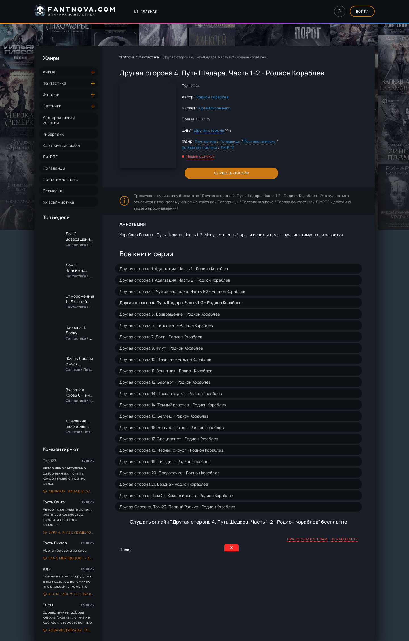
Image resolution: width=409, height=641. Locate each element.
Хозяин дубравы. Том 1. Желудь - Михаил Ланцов (68, 630)
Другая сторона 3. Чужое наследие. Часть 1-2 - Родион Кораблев (182, 291)
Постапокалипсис (60, 179)
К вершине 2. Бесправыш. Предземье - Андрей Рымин (68, 594)
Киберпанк (53, 134)
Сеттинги (52, 106)
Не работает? (344, 539)
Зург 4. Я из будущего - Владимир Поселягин (68, 532)
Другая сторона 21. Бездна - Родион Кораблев (163, 484)
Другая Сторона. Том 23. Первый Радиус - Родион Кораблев (177, 506)
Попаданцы (54, 168)
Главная (146, 11)
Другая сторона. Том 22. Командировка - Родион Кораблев (176, 495)
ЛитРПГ (50, 156)
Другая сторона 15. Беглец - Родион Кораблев (164, 416)
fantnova (126, 57)
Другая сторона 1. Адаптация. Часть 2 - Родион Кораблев (174, 280)
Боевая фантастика (199, 147)
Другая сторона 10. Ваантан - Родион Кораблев (165, 359)
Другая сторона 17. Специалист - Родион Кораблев (168, 438)
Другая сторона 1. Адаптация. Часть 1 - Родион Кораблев (174, 268)
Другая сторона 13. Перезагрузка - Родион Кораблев (170, 393)
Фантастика (54, 83)
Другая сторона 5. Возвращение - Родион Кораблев (169, 314)
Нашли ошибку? (200, 156)
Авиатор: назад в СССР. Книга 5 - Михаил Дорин (68, 491)
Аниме (49, 72)
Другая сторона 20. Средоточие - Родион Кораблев (169, 472)
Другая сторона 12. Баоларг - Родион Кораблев (165, 382)
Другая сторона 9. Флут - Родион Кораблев (161, 348)
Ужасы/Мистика (58, 202)
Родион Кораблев (212, 97)
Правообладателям (307, 539)
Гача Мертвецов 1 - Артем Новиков (68, 558)
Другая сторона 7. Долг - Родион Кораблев (160, 336)
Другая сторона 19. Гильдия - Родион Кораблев (165, 461)
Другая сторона (209, 130)
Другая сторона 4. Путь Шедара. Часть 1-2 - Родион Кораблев (180, 302)
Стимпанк (52, 190)
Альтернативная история (59, 120)
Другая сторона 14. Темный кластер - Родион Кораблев (172, 404)
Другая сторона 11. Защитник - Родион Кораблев (166, 370)
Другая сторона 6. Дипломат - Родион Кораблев (166, 325)
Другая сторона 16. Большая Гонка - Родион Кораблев (171, 427)
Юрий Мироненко (214, 108)
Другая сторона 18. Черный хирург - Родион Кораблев (171, 450)
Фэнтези (51, 94)
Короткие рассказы (61, 145)
